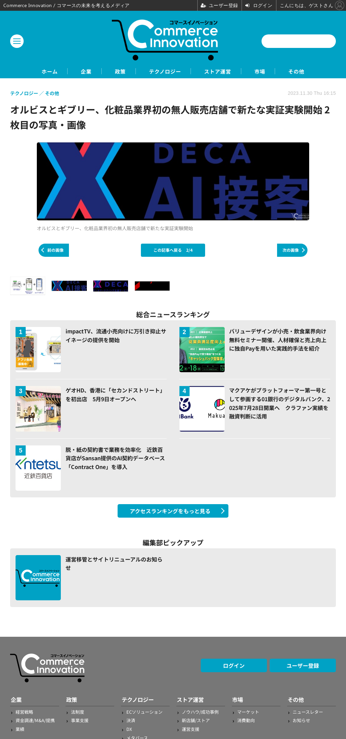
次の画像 (290, 250)
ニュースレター (308, 712)
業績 (20, 729)
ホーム (34, 71)
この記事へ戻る (173, 250)
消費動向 (246, 720)
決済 (130, 720)
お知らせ (301, 720)
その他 (311, 71)
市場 (270, 71)
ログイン (234, 666)
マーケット (248, 712)
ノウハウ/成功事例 (200, 712)
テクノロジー (164, 71)
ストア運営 (222, 71)
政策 (114, 71)
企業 (76, 71)
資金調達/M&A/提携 (35, 720)
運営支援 (190, 729)
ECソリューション (144, 712)
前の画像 (55, 250)
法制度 (77, 712)
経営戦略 (24, 712)
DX (129, 729)
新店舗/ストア (196, 720)
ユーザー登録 (303, 666)
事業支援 (80, 720)
